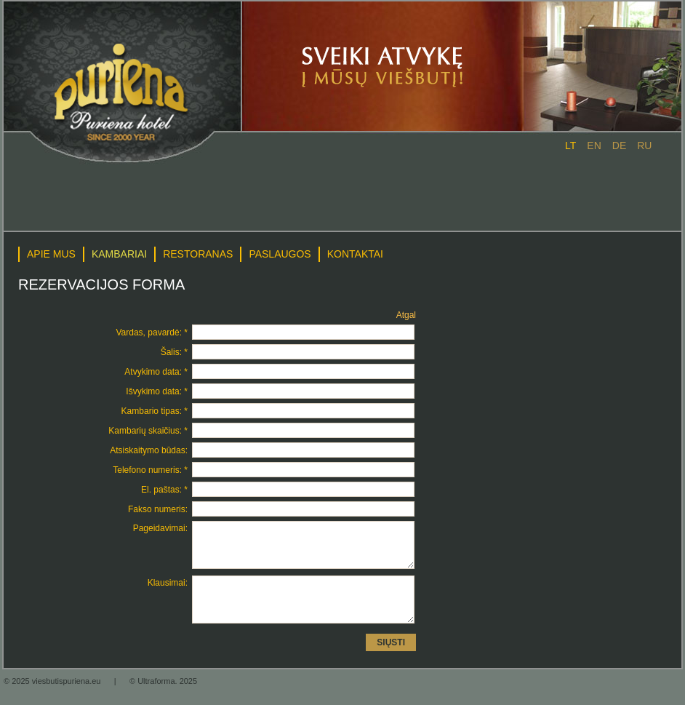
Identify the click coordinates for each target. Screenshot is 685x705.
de (619, 145)
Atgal (406, 315)
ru (644, 145)
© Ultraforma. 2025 (163, 698)
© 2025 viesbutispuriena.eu (53, 698)
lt (570, 145)
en (594, 145)
